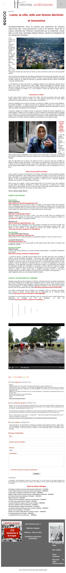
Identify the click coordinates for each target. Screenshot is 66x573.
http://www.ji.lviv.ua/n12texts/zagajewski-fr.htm (23, 203)
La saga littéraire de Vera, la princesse (19, 515)
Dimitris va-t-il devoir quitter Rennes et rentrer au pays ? (23, 511)
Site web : (11, 447)
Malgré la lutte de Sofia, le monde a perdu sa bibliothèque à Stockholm (27, 494)
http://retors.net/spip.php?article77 (19, 214)
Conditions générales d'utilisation (33, 537)
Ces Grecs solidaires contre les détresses (19, 504)
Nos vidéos (56, 550)
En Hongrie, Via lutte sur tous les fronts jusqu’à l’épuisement (25, 489)
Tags (36, 570)
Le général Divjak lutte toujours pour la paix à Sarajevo (23, 503)
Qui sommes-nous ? (33, 524)
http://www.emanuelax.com (17, 241)
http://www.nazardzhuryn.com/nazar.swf (21, 235)
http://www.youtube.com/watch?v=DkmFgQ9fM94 (29, 293)
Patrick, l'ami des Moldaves (15, 510)
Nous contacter (56, 555)
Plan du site (31, 570)
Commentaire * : (13, 453)
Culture (16, 377)
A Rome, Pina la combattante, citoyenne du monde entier (23, 499)
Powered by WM (42, 570)
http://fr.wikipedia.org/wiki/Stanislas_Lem (21, 223)
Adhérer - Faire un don (33, 532)
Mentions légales (33, 528)
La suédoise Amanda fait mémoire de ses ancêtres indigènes (25, 508)
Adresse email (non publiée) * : (17, 442)
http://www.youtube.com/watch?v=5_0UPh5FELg (24, 229)
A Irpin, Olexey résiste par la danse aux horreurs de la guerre (25, 491)
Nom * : (11, 436)
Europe (20, 377)
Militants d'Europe (13, 497)
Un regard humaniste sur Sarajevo (17, 513)
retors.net (14, 218)
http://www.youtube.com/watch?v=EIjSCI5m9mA (23, 253)
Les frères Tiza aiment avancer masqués (19, 501)
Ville (28, 377)
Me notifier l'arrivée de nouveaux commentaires (24, 469)
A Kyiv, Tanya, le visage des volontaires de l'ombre (22, 492)
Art (12, 377)
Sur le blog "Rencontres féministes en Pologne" (21, 496)
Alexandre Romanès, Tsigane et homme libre (20, 506)
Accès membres (23, 570)
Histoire (24, 377)
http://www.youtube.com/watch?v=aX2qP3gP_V (29, 299)
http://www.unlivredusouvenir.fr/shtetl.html (48, 287)
